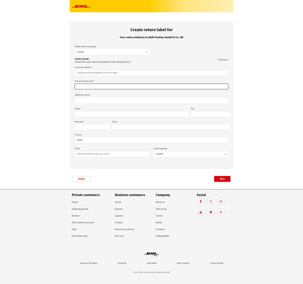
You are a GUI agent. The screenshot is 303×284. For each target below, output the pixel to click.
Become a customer (124, 229)
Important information (89, 263)
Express (119, 209)
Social (201, 195)
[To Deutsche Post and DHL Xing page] (222, 212)
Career (159, 215)
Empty (81, 178)
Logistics (119, 215)
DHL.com (119, 236)
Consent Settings (216, 263)
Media (159, 222)
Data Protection (183, 263)
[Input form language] (112, 52)
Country (78, 134)
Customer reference (83, 67)
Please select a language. (85, 46)
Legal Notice (152, 263)
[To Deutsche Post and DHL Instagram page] (222, 202)
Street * (78, 108)
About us (160, 202)
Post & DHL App (79, 236)
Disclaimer (122, 263)
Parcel (118, 202)
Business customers (130, 195)
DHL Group (161, 209)
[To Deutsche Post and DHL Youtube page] (202, 212)
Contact (118, 222)
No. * (193, 108)
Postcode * (79, 122)
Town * (115, 122)
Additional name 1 (82, 95)
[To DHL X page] (212, 202)
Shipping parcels (80, 209)
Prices (75, 202)
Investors (160, 229)
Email (77, 148)
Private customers (86, 195)
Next (222, 178)
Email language (160, 148)
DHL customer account (83, 222)
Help (74, 229)
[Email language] (191, 154)
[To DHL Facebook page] (202, 202)
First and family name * (85, 81)
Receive (75, 215)
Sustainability (162, 236)
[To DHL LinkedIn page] (212, 212)
